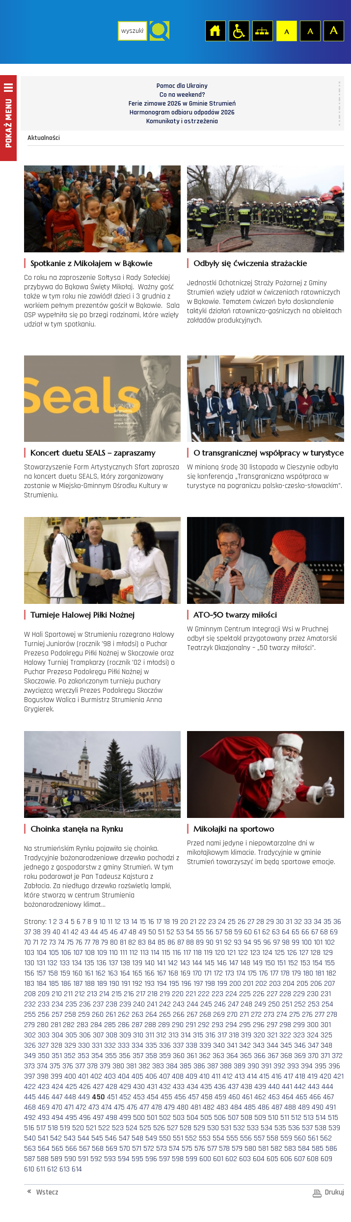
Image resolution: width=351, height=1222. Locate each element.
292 (204, 1025)
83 (142, 942)
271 (244, 1014)
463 (274, 1097)
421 (338, 1076)
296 (259, 1025)
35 (327, 922)
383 (158, 1066)
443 (314, 1087)
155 (329, 963)
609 (326, 1159)
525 (145, 1128)
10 (102, 922)
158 (53, 973)
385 (185, 1066)
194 (162, 983)
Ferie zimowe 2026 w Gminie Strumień (182, 103)
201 (248, 983)
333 (124, 1045)
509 (260, 1118)
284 (96, 1025)
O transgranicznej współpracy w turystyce (268, 453)
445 (30, 1097)
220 (178, 994)
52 (170, 932)
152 (293, 963)
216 (129, 994)
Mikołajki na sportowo (233, 829)
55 (200, 932)
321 (272, 1035)
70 (27, 942)
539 (334, 1128)
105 (54, 953)
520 (78, 1128)
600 (205, 1159)
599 (191, 1159)
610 (29, 1169)
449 (84, 1097)
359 (165, 1056)
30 (280, 922)
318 (234, 1035)
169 (185, 973)
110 (113, 953)
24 (222, 922)
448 (70, 1097)
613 (64, 1169)
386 (199, 1066)
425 (71, 1087)
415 (264, 1076)
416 (276, 1076)
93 (238, 942)
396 (334, 1066)
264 (151, 1014)
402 (96, 1076)
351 (57, 1056)
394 (307, 1066)
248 (246, 1004)
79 (104, 942)
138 (125, 963)
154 (317, 963)
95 (257, 942)
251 (287, 1004)
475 (119, 1107)
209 (44, 994)
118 (197, 953)
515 (333, 1118)
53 (180, 932)
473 (93, 1107)
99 (295, 942)
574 (174, 1148)
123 (255, 953)
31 (289, 922)
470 (57, 1107)
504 (192, 1118)
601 (218, 1159)
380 (118, 1066)
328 (56, 1045)
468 (30, 1107)
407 (164, 1076)
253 (314, 1004)
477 (144, 1107)
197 (198, 983)
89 (200, 942)
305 (71, 1035)
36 (337, 922)
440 (274, 1087)
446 (44, 1097)
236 (85, 1004)
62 (266, 932)
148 (245, 963)
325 (326, 1035)
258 (70, 1014)
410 (204, 1076)
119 (208, 953)
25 (232, 922)
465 (301, 1097)
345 (286, 1045)
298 (285, 1025)
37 (27, 932)
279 (29, 1025)
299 (299, 1025)
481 (195, 1107)
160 (77, 973)
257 (57, 1014)
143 (185, 963)
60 (248, 932)
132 (52, 963)
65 (295, 932)
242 (165, 1004)
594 (124, 1159)
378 (92, 1066)
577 (212, 1148)
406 (151, 1076)
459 (220, 1097)
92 (228, 942)
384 (172, 1066)
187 (77, 983)
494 (57, 1118)
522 (104, 1128)
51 (161, 932)
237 (98, 1004)
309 (125, 1035)
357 (138, 1056)
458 (207, 1097)
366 (260, 1056)
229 (299, 994)
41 (65, 932)
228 (285, 994)
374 (42, 1066)
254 (327, 1004)
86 (171, 942)
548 (137, 1138)
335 (151, 1045)
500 (139, 1118)
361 (192, 1056)
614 (77, 1169)
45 (104, 932)
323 (299, 1035)
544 (83, 1138)
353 (83, 1056)
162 (100, 973)
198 (210, 983)
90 (210, 942)
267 (192, 1014)
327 (43, 1045)
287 (137, 1025)
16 (151, 922)
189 (102, 983)
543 (70, 1138)
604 (259, 1159)
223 (217, 994)
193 (149, 983)
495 (71, 1118)
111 (123, 953)
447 (57, 1097)
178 (285, 973)
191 (125, 983)
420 (325, 1076)
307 (98, 1035)
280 (43, 1025)
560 (300, 1138)
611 (40, 1169)
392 (279, 1066)
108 (89, 953)
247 (233, 1004)
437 (233, 1087)
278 (331, 1014)
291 (191, 1025)
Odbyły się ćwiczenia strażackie (250, 263)
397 (29, 1076)
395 (320, 1066)
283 (82, 1025)
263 (137, 1014)
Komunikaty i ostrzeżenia (182, 121)
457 (193, 1097)
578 (224, 1148)
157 (41, 973)
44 (94, 932)
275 (294, 1014)
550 (165, 1138)
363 (218, 1056)
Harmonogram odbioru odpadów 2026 (182, 112)
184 (41, 983)
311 (149, 1035)
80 (114, 942)
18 (166, 922)
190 (114, 983)
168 (173, 973)
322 (285, 1035)
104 (41, 953)
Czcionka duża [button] (333, 30)
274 (281, 1014)
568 (98, 1148)
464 (288, 1097)
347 (313, 1045)
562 (326, 1138)
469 (44, 1107)
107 (77, 953)
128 (315, 953)
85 (161, 942)
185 (54, 983)
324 (313, 1035)
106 (66, 953)
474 (106, 1107)
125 (279, 953)
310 (138, 1035)
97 (276, 942)
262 (124, 1014)
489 (304, 1107)
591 (83, 1159)
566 (71, 1148)
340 (219, 1045)
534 (266, 1128)
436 (220, 1087)
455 (166, 1097)
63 (276, 932)
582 (276, 1148)
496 (85, 1118)
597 (164, 1159)
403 (110, 1076)
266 (179, 1014)
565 (57, 1148)
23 (212, 922)
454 (153, 1097)
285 (110, 1025)
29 (270, 922)
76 (79, 942)
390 (253, 1066)
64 (286, 932)
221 (191, 994)
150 (270, 963)
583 (290, 1148)
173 (229, 973)
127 (303, 953)
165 (137, 973)
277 (319, 1014)
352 (70, 1056)
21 (193, 922)
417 (288, 1076)
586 (331, 1148)
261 (111, 1014)
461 (247, 1097)
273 (269, 1014)
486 (264, 1107)
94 (247, 942)
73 (52, 942)
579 (237, 1148)
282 (69, 1025)
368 (286, 1056)
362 (205, 1056)
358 (151, 1056)
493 (44, 1118)
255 (30, 1014)
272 (256, 1014)
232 (30, 1004)
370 (313, 1056)
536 (294, 1128)
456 (180, 1097)
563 (30, 1148)
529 (199, 1128)
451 (112, 1097)
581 (263, 1148)
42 (75, 932)
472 (81, 1107)
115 (166, 953)
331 (97, 1045)
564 (44, 1148)
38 (37, 932)
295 (245, 1025)
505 (206, 1118)
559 (286, 1138)
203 (275, 983)
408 (178, 1076)
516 (29, 1128)
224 (231, 994)
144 (197, 963)
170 (197, 973)
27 (250, 922)
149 (257, 963)
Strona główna (215, 30)
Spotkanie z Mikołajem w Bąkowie (91, 263)
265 (165, 1014)
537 (307, 1128)
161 (88, 973)
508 (246, 1118)
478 (156, 1107)
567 (84, 1148)
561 (313, 1138)
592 (96, 1159)
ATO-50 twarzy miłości (235, 615)
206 (316, 983)
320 (259, 1035)
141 (161, 963)
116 (176, 953)
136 (101, 963)
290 (178, 1025)
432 (165, 1087)
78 (95, 942)
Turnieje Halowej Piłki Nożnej (82, 615)
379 (105, 1066)
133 (64, 963)
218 (152, 994)
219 (165, 994)
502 (165, 1118)
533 (253, 1128)
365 (246, 1056)
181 (319, 973)
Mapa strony (262, 30)
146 (221, 963)
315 (198, 1035)
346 (300, 1045)
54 (190, 932)
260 (98, 1014)
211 (68, 994)
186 (66, 983)
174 (240, 973)
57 (219, 932)
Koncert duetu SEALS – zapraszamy (92, 453)
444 (327, 1087)
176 (263, 973)
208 (30, 994)
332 (110, 1045)
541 (43, 1138)
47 (123, 932)
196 (186, 983)
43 (84, 932)
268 (205, 1014)
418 (300, 1076)
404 (124, 1076)
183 (29, 983)
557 (259, 1138)
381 (131, 1066)
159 (65, 973)
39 (47, 932)
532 (239, 1128)
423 (44, 1087)
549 (151, 1138)
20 (184, 922)
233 (44, 1004)
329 (70, 1045)
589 (56, 1159)
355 (111, 1056)
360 (179, 1056)
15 (142, 922)
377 (80, 1066)
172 (218, 973)
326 (30, 1045)
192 (137, 983)
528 (185, 1128)
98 (286, 942)
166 (149, 973)
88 (190, 942)
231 (326, 994)
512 (296, 1118)
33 (308, 922)
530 (213, 1128)
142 (172, 963)
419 (312, 1076)
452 (125, 1097)
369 (300, 1056)
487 (276, 1107)
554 (218, 1138)
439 (260, 1087)
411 (216, 1076)
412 (227, 1076)
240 (139, 1004)
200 (235, 983)
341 (232, 1045)
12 (117, 922)
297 (272, 1025)
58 (228, 932)
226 (259, 994)
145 (209, 963)
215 (116, 994)
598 (178, 1159)
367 (273, 1056)
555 (232, 1138)
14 (134, 922)
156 (29, 973)
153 (305, 963)
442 (300, 1087)
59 (238, 932)
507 (233, 1118)
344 (272, 1045)
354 (97, 1056)
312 (161, 1035)
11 (110, 922)
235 (71, 1004)
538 (320, 1128)
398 (43, 1076)
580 (250, 1148)
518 (53, 1128)
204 (289, 983)
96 (267, 942)
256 (44, 1014)
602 (231, 1159)
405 (137, 1076)
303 (44, 1035)
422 (30, 1087)
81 (123, 942)
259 (84, 1014)
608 (313, 1159)
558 (272, 1138)
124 (267, 953)
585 (318, 1148)
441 (287, 1087)
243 (179, 1004)
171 (208, 973)
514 (321, 1118)
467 (328, 1097)
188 (89, 983)
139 (137, 963)
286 (124, 1025)
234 (57, 1004)
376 (67, 1066)
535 (280, 1128)
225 (245, 994)
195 (174, 983)
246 (220, 1004)
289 (164, 1025)
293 (217, 1025)
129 (328, 953)
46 (114, 932)
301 (326, 1025)
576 (199, 1148)
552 (191, 1138)
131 (40, 963)
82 (132, 942)
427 (98, 1087)
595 (137, 1159)
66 (305, 932)
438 (246, 1087)
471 (69, 1107)
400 (70, 1076)
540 (30, 1138)
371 (325, 1056)
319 (246, 1035)
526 (159, 1128)
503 (179, 1118)
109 (102, 953)
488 (290, 1107)
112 (133, 953)
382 (144, 1066)
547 (124, 1138)
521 (91, 1128)
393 (293, 1066)
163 (113, 973)
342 (245, 1045)
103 (29, 953)
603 (245, 1159)
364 (232, 1056)
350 (44, 1056)
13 (126, 922)
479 (169, 1107)
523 (118, 1128)
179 (296, 973)
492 (30, 1118)
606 (286, 1159)
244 (192, 1004)
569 (111, 1148)
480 (183, 1107)
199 (222, 983)
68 (324, 932)
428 (111, 1087)
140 (149, 963)
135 (89, 963)
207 (329, 983)
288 (150, 1025)
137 (113, 963)
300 (313, 1025)
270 (232, 1014)
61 (257, 932)
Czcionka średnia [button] (310, 30)
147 (233, 963)
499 (125, 1118)
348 (326, 1045)
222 (204, 994)
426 (85, 1087)
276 (307, 1014)
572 (148, 1148)
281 (56, 1025)
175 (252, 973)
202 (261, 983)
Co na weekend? (182, 94)
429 (125, 1087)
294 (231, 1025)
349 (30, 1056)
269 (219, 1014)
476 (132, 1107)
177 (274, 973)
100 (306, 942)
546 (111, 1138)
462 (260, 1097)
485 (250, 1107)
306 (85, 1035)
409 (191, 1076)
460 (234, 1097)
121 (231, 953)
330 (84, 1045)
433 (179, 1087)
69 (334, 932)
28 (260, 922)
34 (318, 922)
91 (219, 942)
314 (186, 1035)
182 (331, 973)
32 (298, 922)
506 (220, 1118)
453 (139, 1097)
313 (173, 1035)
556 (246, 1138)
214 (104, 994)
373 (29, 1066)
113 (144, 953)
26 (241, 922)
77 (87, 942)
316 (210, 1035)
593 (110, 1159)
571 (136, 1148)
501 (152, 1118)
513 (308, 1118)
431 (152, 1087)
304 (57, 1035)
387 (212, 1066)
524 (131, 1128)
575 (187, 1148)
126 (292, 953)
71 (35, 942)
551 (178, 1138)
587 (29, 1159)
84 (152, 942)
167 (161, 973)
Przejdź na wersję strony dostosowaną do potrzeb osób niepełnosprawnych (238, 30)
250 (274, 1004)
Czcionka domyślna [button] (286, 30)
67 (314, 932)
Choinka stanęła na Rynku (76, 829)
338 (191, 1045)
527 (172, 1128)
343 (259, 1045)
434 (192, 1087)
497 (98, 1118)
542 (56, 1138)
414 (252, 1076)
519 (65, 1128)
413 (240, 1076)
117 (187, 953)
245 (206, 1004)
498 (111, 1118)
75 (70, 942)
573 (161, 1148)
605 (272, 1159)
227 (272, 994)
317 (222, 1035)
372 (337, 1056)
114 (155, 953)
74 (61, 942)
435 (206, 1087)
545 (97, 1138)
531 (226, 1128)
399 (56, 1076)
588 (43, 1159)
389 (239, 1066)
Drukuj (334, 1192)
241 (152, 1004)
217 (140, 994)
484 (236, 1107)
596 (151, 1159)
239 (125, 1004)
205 (302, 983)
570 (124, 1148)
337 (178, 1045)
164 (125, 973)
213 (92, 994)
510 (273, 1118)
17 (159, 922)
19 (175, 922)
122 (243, 953)
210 (57, 994)
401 (83, 1076)
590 (70, 1159)
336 (165, 1045)
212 (80, 994)
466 (315, 1097)
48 (132, 932)
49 (142, 932)
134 (77, 963)
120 (220, 953)
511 (284, 1118)
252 (300, 1004)
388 (226, 1066)
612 (52, 1169)
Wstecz (47, 1192)
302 (30, 1035)
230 (313, 994)
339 (205, 1045)
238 (111, 1004)
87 (180, 942)
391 (266, 1066)
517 (41, 1128)
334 (137, 1045)
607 (299, 1159)
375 (55, 1066)
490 (318, 1107)
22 (202, 922)
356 (125, 1056)
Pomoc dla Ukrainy (182, 85)
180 (308, 973)
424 (57, 1087)
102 (329, 942)
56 (210, 932)
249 (260, 1004)
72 (43, 942)
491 (330, 1107)
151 (281, 963)
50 (152, 932)
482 (209, 1107)
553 (205, 1138)
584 (304, 1148)
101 (318, 942)
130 (29, 963)
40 (56, 932)
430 (139, 1087)
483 (222, 1107)
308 (111, 1035)
